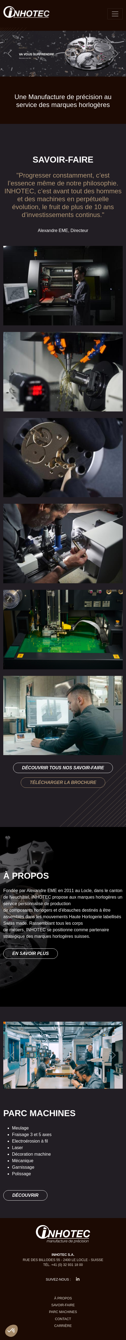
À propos (63, 1298)
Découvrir (25, 1195)
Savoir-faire (63, 1305)
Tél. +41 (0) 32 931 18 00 (63, 1265)
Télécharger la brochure (63, 782)
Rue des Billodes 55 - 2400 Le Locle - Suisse (63, 1260)
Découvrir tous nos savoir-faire (63, 767)
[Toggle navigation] (115, 13)
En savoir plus (30, 953)
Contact (63, 1319)
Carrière (63, 1326)
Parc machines (63, 1312)
